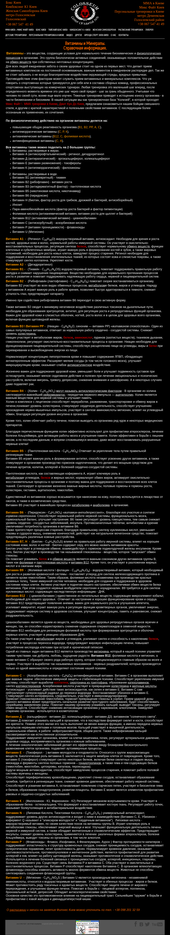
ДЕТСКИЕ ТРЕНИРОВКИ (16, 35)
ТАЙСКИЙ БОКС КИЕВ (57, 30)
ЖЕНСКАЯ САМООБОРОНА (104, 30)
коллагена (61, 682)
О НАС (113, 35)
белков (81, 246)
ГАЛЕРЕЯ (149, 30)
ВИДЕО (69, 35)
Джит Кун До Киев (71, 104)
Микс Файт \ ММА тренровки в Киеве (31, 104)
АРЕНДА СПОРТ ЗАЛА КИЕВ (96, 35)
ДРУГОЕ (78, 35)
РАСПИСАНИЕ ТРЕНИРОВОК (130, 30)
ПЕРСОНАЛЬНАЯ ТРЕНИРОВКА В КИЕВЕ (46, 35)
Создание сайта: (47, 924)
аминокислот (83, 337)
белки (153, 346)
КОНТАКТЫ (123, 35)
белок (43, 559)
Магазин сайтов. (58, 924)
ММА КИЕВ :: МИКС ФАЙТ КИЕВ (19, 30)
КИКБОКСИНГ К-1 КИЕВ (80, 30)
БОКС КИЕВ (41, 30)
